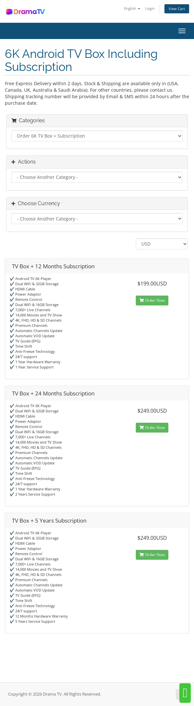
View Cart (177, 8)
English (132, 8)
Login (150, 8)
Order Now (152, 300)
